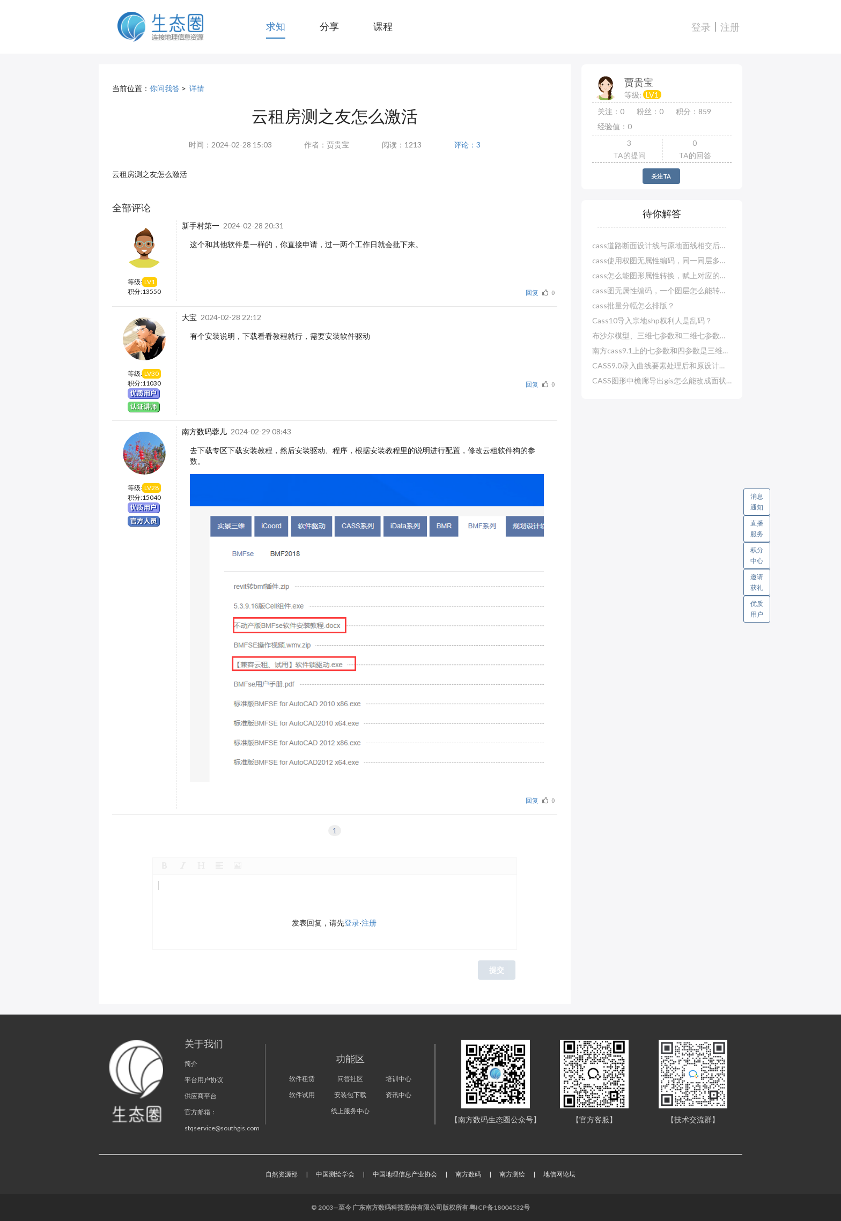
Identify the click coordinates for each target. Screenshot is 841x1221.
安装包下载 (350, 1095)
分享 (329, 26)
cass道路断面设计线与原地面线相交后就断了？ (662, 245)
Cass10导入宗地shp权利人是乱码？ (652, 320)
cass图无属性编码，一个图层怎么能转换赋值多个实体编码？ (662, 290)
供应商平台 (201, 1096)
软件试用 (302, 1095)
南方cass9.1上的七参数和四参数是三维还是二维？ (662, 350)
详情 (196, 88)
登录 (701, 26)
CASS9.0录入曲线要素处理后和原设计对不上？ (662, 365)
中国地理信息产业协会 (405, 1174)
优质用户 (756, 609)
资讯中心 (398, 1095)
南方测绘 (512, 1174)
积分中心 (756, 555)
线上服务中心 (350, 1111)
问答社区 (350, 1079)
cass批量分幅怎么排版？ (633, 305)
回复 (532, 292)
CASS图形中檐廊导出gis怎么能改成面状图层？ (662, 380)
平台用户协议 (204, 1080)
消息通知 (760, 500)
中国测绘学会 (335, 1174)
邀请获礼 (756, 582)
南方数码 (468, 1174)
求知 (275, 26)
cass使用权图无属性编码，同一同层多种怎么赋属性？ (662, 260)
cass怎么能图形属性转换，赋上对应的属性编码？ (662, 275)
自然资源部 (281, 1174)
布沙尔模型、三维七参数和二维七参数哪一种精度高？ (662, 335)
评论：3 (467, 144)
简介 (191, 1064)
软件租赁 (302, 1079)
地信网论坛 (559, 1174)
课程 (383, 26)
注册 (730, 26)
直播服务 (756, 528)
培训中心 (398, 1079)
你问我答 (165, 88)
